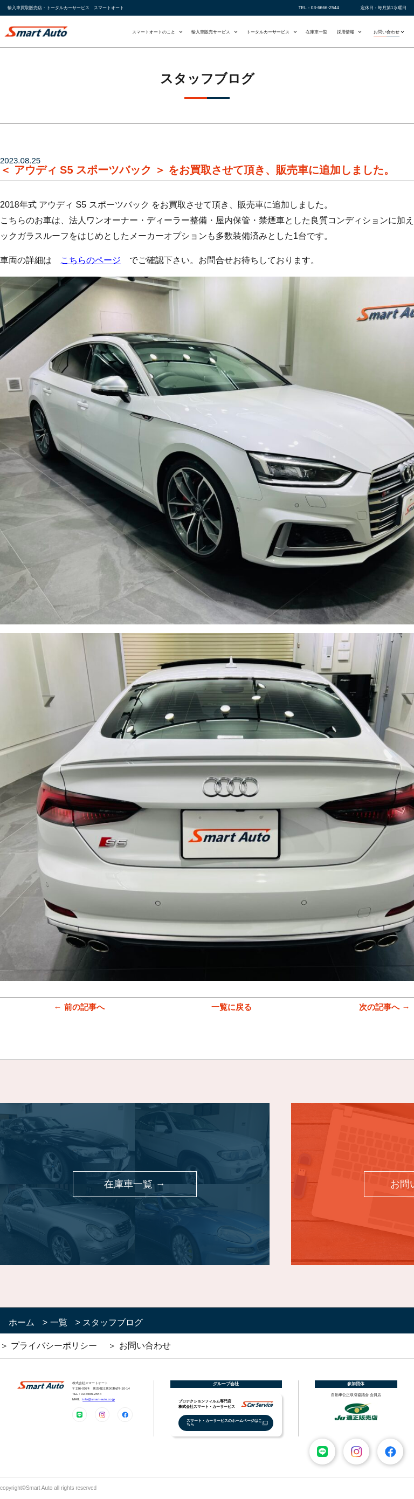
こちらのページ (90, 260)
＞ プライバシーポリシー (48, 1345)
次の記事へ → (384, 1007)
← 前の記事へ (78, 1007)
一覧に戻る (231, 1007)
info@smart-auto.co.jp (98, 1399)
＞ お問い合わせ (139, 1345)
